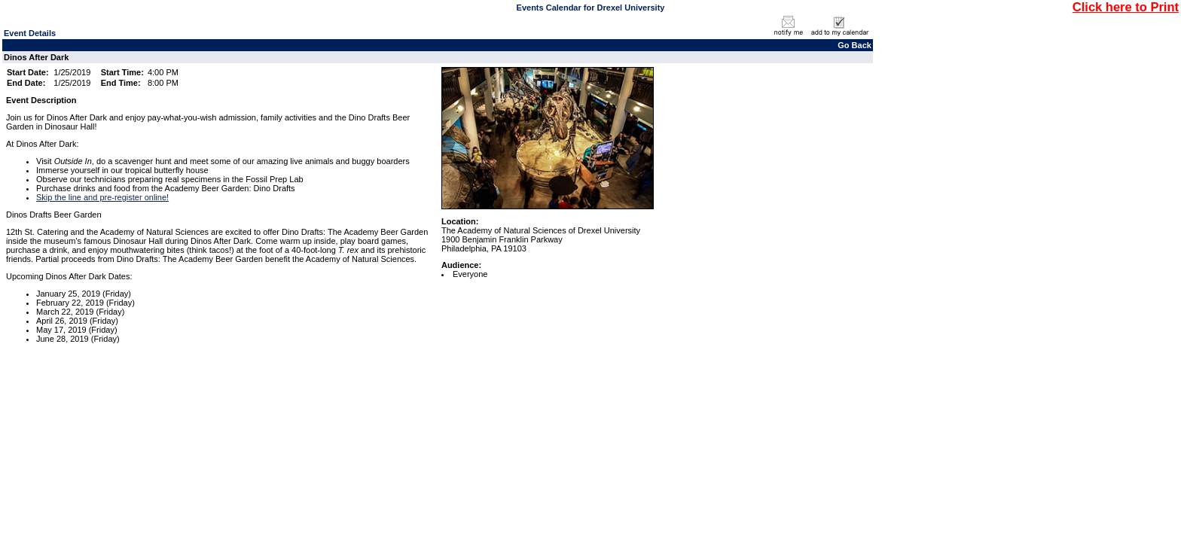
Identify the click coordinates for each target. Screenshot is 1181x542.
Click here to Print (1126, 7)
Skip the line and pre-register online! (102, 197)
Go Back (854, 45)
